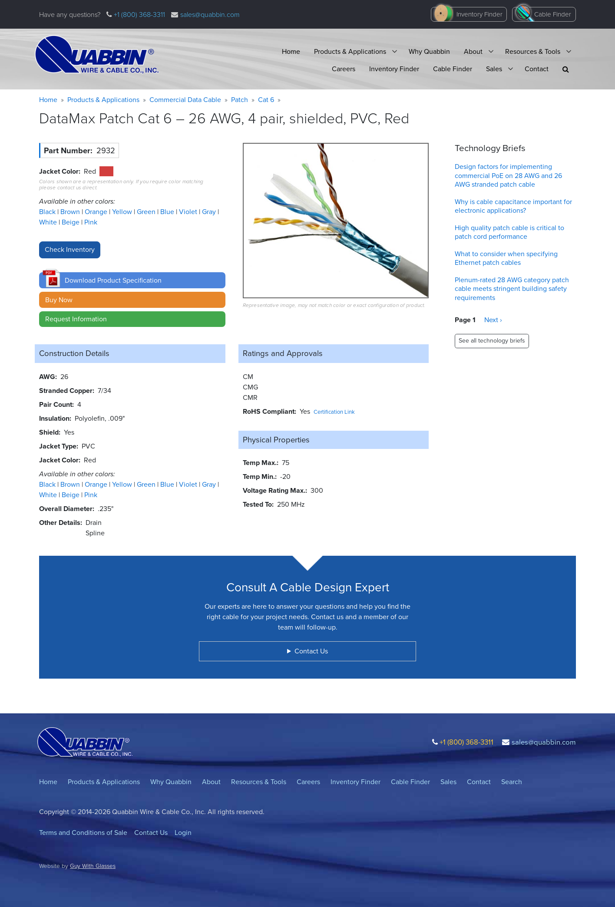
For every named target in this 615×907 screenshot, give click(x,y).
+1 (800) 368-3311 (138, 15)
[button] (565, 69)
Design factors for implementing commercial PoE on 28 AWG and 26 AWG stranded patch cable (508, 176)
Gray (210, 212)
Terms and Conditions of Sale (83, 833)
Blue (168, 212)
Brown (71, 212)
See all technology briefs (492, 340)
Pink (90, 222)
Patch (239, 100)
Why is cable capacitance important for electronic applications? (513, 206)
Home (291, 51)
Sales (494, 69)
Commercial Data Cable (185, 100)
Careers (343, 69)
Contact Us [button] (311, 651)
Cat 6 (266, 100)
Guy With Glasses (93, 865)
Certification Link (334, 412)
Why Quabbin (429, 51)
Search (511, 782)
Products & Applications (350, 51)
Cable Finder (552, 14)
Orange (97, 212)
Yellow (123, 212)
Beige (71, 222)
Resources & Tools (532, 51)
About (473, 51)
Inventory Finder (479, 14)
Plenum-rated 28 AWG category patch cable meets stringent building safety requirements (512, 289)
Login (183, 833)
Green (147, 212)
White (49, 222)
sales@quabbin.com (210, 15)
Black (48, 212)
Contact (537, 69)
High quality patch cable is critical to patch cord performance (509, 232)
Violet (189, 212)
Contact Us (151, 833)
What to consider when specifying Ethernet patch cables (506, 258)
